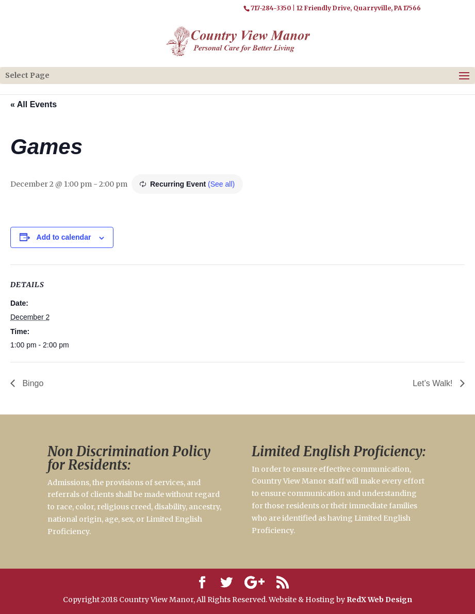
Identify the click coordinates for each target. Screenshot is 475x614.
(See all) (221, 184)
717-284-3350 (271, 8)
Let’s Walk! (434, 383)
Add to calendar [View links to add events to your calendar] (64, 237)
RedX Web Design (379, 599)
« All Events (33, 104)
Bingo (31, 383)
